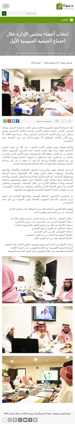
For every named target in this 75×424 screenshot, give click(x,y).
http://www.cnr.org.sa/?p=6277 (44, 121)
